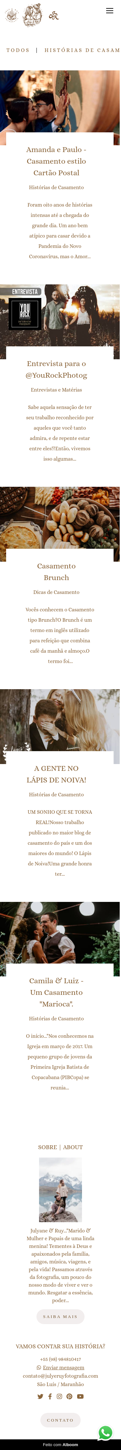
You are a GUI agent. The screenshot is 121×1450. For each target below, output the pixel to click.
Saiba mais (60, 1316)
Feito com (60, 1444)
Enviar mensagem (63, 1367)
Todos (18, 50)
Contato (60, 1420)
